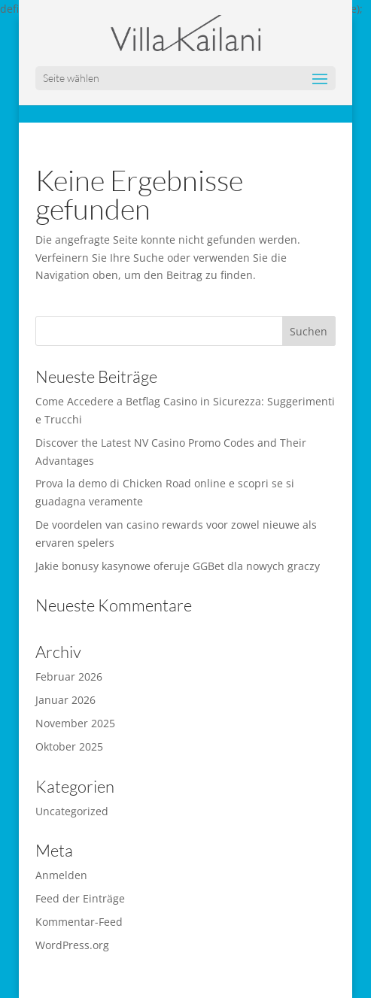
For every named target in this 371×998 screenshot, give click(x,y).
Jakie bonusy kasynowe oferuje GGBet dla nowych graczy (177, 566)
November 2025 (75, 723)
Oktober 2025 (69, 746)
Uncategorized (71, 811)
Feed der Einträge (80, 898)
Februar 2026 (68, 676)
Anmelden (61, 875)
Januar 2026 (65, 700)
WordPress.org (72, 945)
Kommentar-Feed (79, 922)
